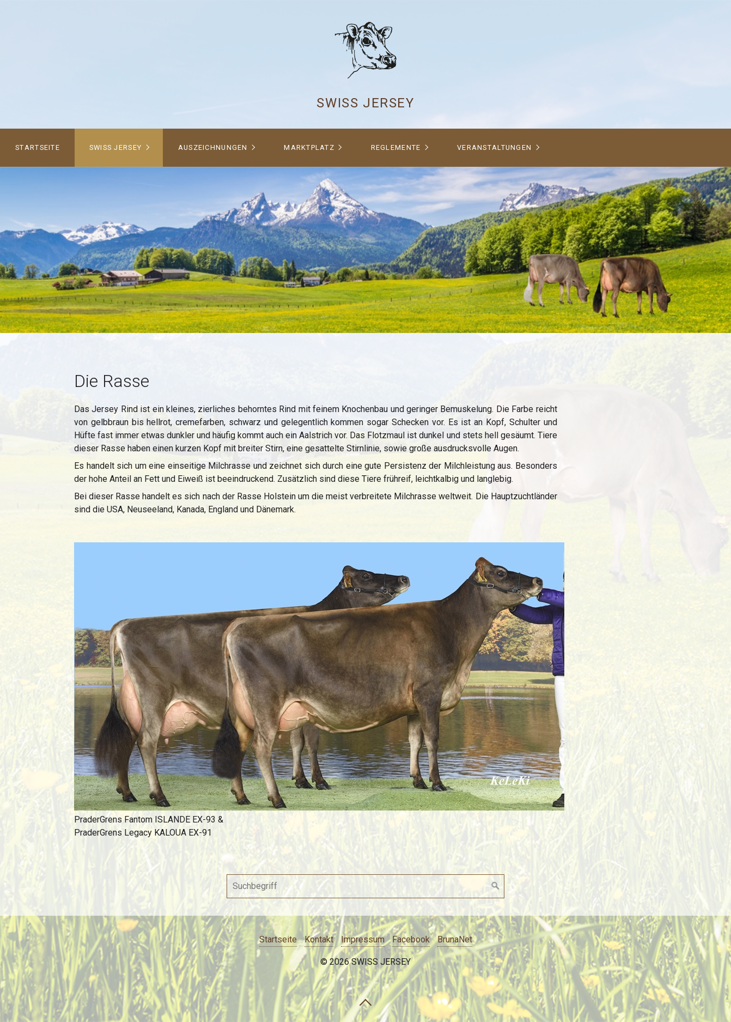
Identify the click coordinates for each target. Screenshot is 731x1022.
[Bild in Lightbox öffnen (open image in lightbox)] (319, 676)
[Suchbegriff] (365, 886)
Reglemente (396, 147)
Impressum (363, 939)
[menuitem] (37, 148)
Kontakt (318, 939)
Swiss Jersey (365, 103)
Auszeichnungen (213, 147)
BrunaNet (454, 939)
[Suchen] (495, 886)
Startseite (37, 147)
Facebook (411, 939)
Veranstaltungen (494, 147)
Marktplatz (309, 147)
